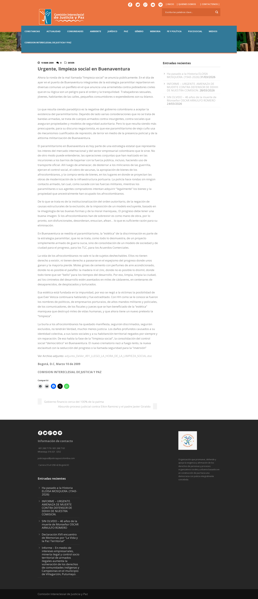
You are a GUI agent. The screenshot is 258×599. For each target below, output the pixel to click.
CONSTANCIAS (32, 31)
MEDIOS (213, 31)
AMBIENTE (95, 31)
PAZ (126, 31)
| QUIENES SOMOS (186, 4)
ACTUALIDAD (54, 31)
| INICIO (170, 4)
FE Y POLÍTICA (174, 31)
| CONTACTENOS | (210, 4)
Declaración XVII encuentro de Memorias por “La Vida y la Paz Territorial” (60, 537)
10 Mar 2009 (47, 62)
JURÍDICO (112, 31)
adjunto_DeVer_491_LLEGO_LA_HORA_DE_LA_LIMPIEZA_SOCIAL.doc (108, 356)
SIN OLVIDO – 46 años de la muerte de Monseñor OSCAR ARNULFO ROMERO (191, 98)
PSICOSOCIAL (195, 31)
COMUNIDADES (75, 31)
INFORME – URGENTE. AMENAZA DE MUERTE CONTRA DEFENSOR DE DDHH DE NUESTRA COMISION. (192, 87)
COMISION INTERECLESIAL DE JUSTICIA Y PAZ (48, 42)
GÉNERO (139, 31)
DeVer (71, 62)
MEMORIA (155, 31)
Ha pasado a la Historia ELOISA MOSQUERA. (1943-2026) (187, 75)
